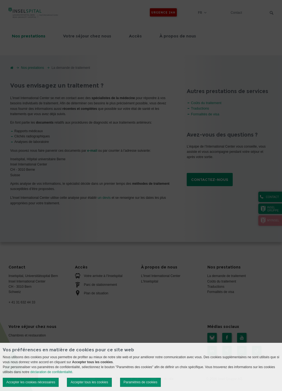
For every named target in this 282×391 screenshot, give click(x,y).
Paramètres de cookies (141, 382)
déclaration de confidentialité (51, 372)
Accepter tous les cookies (89, 382)
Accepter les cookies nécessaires (30, 382)
